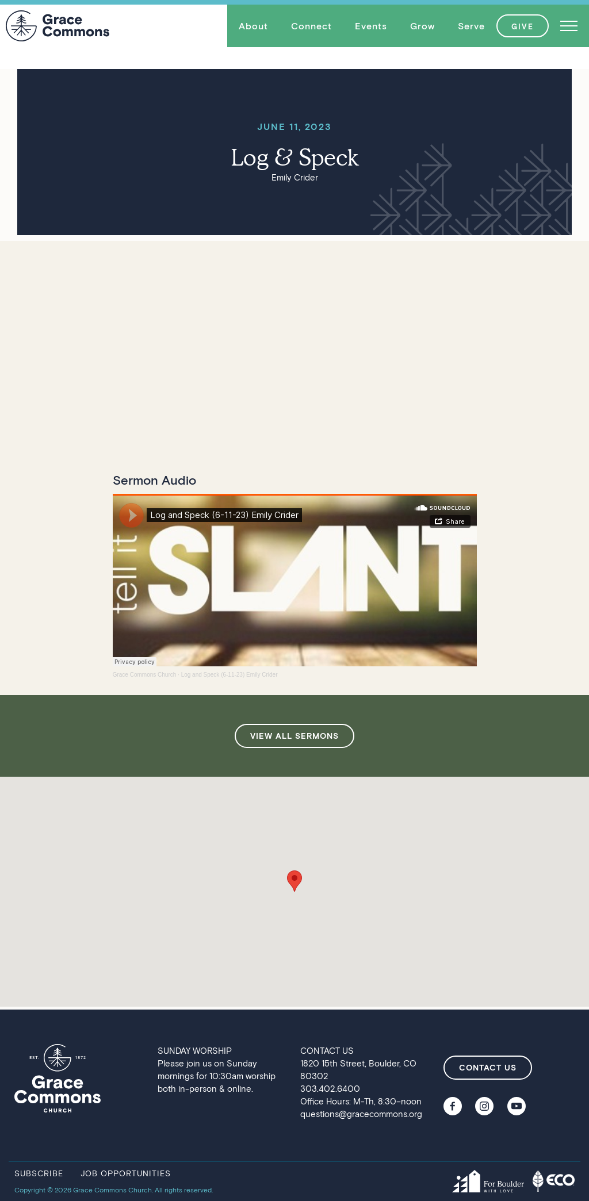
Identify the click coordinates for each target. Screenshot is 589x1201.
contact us (488, 1067)
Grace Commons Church (145, 675)
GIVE (522, 26)
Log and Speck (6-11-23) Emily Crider (229, 675)
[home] (57, 26)
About (253, 25)
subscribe (38, 1173)
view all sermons (294, 735)
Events (371, 25)
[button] (253, 26)
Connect (311, 25)
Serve (471, 25)
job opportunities (126, 1173)
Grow (422, 25)
